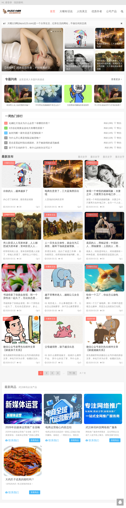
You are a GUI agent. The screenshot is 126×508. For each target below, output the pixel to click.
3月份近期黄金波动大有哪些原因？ (26, 128)
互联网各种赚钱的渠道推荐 (78, 105)
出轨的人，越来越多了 (15, 191)
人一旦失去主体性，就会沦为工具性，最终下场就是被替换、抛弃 (62, 246)
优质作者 (97, 11)
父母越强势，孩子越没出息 (59, 346)
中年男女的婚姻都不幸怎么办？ (48, 105)
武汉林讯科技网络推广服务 (101, 427)
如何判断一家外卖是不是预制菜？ (26, 133)
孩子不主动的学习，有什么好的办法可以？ (30, 147)
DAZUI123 (11, 11)
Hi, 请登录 (7, 2)
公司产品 (111, 11)
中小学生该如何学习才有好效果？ (107, 105)
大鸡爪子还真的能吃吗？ (19, 479)
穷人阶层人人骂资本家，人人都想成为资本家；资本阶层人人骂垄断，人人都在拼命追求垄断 (20, 246)
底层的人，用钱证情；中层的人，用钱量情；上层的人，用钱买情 (103, 246)
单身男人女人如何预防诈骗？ (18, 105)
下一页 (72, 373)
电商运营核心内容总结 (58, 427)
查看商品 (35, 440)
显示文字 (82, 156)
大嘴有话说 (9, 163)
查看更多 (116, 79)
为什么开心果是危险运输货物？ (25, 138)
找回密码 (18, 2)
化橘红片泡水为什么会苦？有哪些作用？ (29, 123)
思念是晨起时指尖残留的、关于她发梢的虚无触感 (34, 142)
